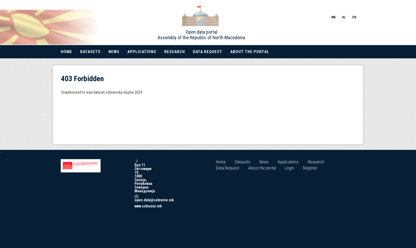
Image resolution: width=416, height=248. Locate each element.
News (114, 51)
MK (333, 17)
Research (174, 51)
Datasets (90, 51)
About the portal (249, 51)
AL (344, 17)
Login (289, 168)
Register (310, 168)
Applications (141, 51)
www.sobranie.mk (136, 206)
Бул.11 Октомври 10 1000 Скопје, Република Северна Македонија (136, 176)
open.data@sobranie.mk (136, 198)
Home (66, 51)
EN (354, 17)
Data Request (207, 51)
